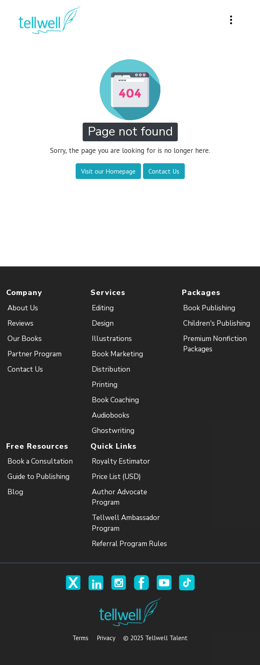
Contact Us (25, 369)
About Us (22, 308)
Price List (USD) (116, 476)
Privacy (106, 638)
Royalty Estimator (121, 461)
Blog (15, 492)
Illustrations (112, 338)
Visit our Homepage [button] (108, 171)
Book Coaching (115, 400)
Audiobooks (110, 415)
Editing (103, 308)
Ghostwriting (113, 430)
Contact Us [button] (163, 171)
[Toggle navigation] (231, 19)
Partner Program (34, 354)
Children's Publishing (216, 323)
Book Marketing (117, 354)
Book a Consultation (40, 461)
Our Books (24, 338)
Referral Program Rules (129, 544)
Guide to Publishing (38, 476)
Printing (104, 384)
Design (103, 323)
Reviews (20, 323)
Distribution (111, 369)
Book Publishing (209, 308)
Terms (80, 638)
